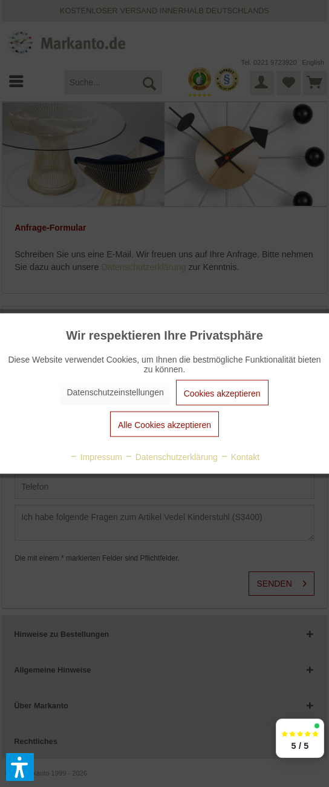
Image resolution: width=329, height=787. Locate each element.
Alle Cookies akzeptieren (164, 425)
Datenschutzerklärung (171, 457)
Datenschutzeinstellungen (115, 392)
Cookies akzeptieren (222, 393)
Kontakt (239, 457)
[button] (20, 767)
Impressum (96, 457)
